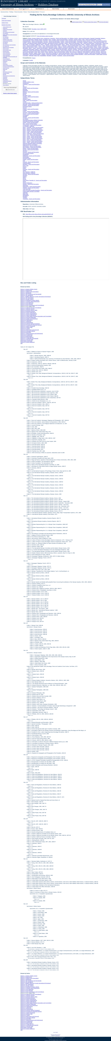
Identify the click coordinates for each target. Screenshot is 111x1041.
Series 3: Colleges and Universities (29, 291)
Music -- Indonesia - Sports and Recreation (68, 45)
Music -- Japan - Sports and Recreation (32, 136)
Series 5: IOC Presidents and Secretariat (31, 294)
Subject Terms (5, 22)
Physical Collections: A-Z (24, 8)
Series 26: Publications (26, 320)
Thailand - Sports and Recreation (49, 54)
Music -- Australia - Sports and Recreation (51, 44)
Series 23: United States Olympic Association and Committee (36, 316)
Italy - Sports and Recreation (87, 43)
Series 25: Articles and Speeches (29, 318)
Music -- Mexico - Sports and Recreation (64, 47)
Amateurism (5, 28)
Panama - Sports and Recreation (81, 49)
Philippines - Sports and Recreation (31, 50)
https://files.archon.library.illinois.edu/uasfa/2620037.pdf (39, 214)
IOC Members (5, 33)
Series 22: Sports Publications (28, 315)
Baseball (92, 38)
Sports (72, 53)
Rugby (46, 52)
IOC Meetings (5, 42)
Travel (4, 70)
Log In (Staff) (55, 1032)
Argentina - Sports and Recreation (58, 38)
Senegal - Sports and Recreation (31, 174)
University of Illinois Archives (17, 4)
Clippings (4, 62)
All (21, 343)
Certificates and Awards (7, 81)
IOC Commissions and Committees (9, 44)
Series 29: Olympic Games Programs (30, 323)
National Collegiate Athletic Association (58, 48)
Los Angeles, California (34, 44)
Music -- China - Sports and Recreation (32, 131)
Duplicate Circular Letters (7, 39)
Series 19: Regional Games (27, 311)
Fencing (88, 40)
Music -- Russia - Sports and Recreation (32, 141)
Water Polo (37, 55)
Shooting (31, 53)
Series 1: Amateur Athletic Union (29, 289)
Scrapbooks (5, 77)
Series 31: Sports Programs (27, 326)
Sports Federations (6, 52)
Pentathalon (104, 49)
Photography (44, 50)
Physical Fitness (52, 50)
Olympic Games (6, 48)
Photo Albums (5, 79)
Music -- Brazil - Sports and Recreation (71, 44)
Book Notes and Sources (7, 71)
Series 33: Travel (25, 328)
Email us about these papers (10, 93)
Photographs (5, 64)
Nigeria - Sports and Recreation (43, 49)
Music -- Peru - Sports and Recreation (84, 47)
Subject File (5, 69)
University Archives (4, 11)
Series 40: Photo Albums (27, 337)
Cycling (99, 39)
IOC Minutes (5, 43)
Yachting (54, 55)
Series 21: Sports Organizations (28, 313)
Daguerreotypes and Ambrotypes (9, 75)
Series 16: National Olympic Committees (31, 307)
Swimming (103, 53)
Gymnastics (80, 42)
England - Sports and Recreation (68, 40)
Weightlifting (43, 55)
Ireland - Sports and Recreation (72, 43)
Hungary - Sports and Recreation (96, 42)
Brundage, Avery (47, 39)
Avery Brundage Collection (33, 11)
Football (25, 42)
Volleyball (31, 55)
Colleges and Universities (7, 29)
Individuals (5, 30)
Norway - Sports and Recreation (59, 49)
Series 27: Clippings (26, 321)
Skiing (39, 53)
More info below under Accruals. (45, 36)
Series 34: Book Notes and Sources (29, 329)
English (31, 60)
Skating (35, 53)
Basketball (97, 38)
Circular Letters (5, 38)
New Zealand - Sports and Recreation (32, 147)
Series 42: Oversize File (27, 339)
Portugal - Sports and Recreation (83, 50)
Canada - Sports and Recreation (60, 39)
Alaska (29, 38)
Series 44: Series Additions (27, 342)
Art (68, 38)
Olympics (70, 49)
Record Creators (71, 8)
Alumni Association (19, 11)
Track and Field (62, 54)
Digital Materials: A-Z (40, 8)
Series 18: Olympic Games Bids (29, 310)
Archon (54, 1039)
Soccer (43, 53)
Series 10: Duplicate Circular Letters (30, 300)
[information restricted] (26, 341)
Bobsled (36, 39)
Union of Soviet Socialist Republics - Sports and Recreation (80, 54)
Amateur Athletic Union (7, 26)
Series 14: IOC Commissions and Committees (32, 305)
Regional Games (6, 51)
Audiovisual (5, 78)
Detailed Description (6, 24)
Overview (4, 18)
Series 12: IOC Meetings (27, 302)
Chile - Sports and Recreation (89, 39)
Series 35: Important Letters (28, 331)
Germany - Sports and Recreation (51, 42)
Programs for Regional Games (8, 66)
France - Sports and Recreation (35, 42)
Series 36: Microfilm (26, 332)
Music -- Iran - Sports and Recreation (88, 45)
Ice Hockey (25, 119)
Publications (5, 61)
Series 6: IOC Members (26, 295)
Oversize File (5, 82)
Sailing (67, 52)
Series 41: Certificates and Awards (29, 338)
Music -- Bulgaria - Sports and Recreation (91, 44)
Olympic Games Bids (7, 50)
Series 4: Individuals (26, 293)
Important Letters (6, 73)
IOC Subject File (6, 46)
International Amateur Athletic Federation (37, 43)
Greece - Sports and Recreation (68, 42)
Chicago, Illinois (77, 39)
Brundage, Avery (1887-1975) (39, 29)
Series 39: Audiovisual (26, 336)
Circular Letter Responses (7, 40)
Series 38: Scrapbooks (26, 334)
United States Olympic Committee (31, 191)
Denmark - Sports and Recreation (51, 40)
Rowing (42, 52)
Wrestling (49, 55)
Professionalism (96, 50)
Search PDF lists (106, 4)
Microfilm (4, 74)
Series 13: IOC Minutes (26, 304)
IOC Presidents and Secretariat (8, 32)
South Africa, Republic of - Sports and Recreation (58, 53)
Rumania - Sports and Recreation (57, 52)
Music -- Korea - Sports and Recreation (44, 47)
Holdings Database (48, 4)
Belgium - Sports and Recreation (31, 91)
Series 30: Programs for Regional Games (31, 325)
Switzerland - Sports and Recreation (31, 54)
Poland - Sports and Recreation (64, 50)
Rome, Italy (37, 52)
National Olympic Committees (8, 47)
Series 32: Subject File (26, 327)
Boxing (40, 39)
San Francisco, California (76, 52)
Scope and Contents (6, 20)
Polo (73, 50)
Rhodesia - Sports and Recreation (31, 164)
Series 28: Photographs (26, 322)
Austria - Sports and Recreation (82, 38)
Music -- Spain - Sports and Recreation (38, 48)
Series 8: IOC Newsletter (27, 297)
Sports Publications (6, 55)
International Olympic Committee (56, 43)
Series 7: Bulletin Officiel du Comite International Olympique (35, 296)
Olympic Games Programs (8, 65)
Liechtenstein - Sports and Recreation (32, 125)
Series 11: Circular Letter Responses (30, 301)
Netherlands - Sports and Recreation (92, 48)
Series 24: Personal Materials (28, 317)
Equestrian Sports (81, 40)
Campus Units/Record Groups (8, 8)
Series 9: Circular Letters (27, 299)
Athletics (72, 38)
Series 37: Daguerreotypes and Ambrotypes (31, 333)
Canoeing (70, 39)
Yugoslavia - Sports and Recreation (65, 55)
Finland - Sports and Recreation (99, 40)
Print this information (103, 22)
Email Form (58, 1035)
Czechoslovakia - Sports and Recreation (33, 40)
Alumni (25, 11)
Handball (85, 42)
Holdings (11, 11)
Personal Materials (6, 58)
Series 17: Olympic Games (27, 309)
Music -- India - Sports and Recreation (47, 45)
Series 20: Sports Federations (28, 312)
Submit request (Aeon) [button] (76, 22)
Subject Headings (55, 8)
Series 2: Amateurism (26, 290)
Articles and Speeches (7, 60)
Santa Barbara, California (89, 52)
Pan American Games (95, 49)
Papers (33, 58)
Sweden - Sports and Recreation (92, 53)
